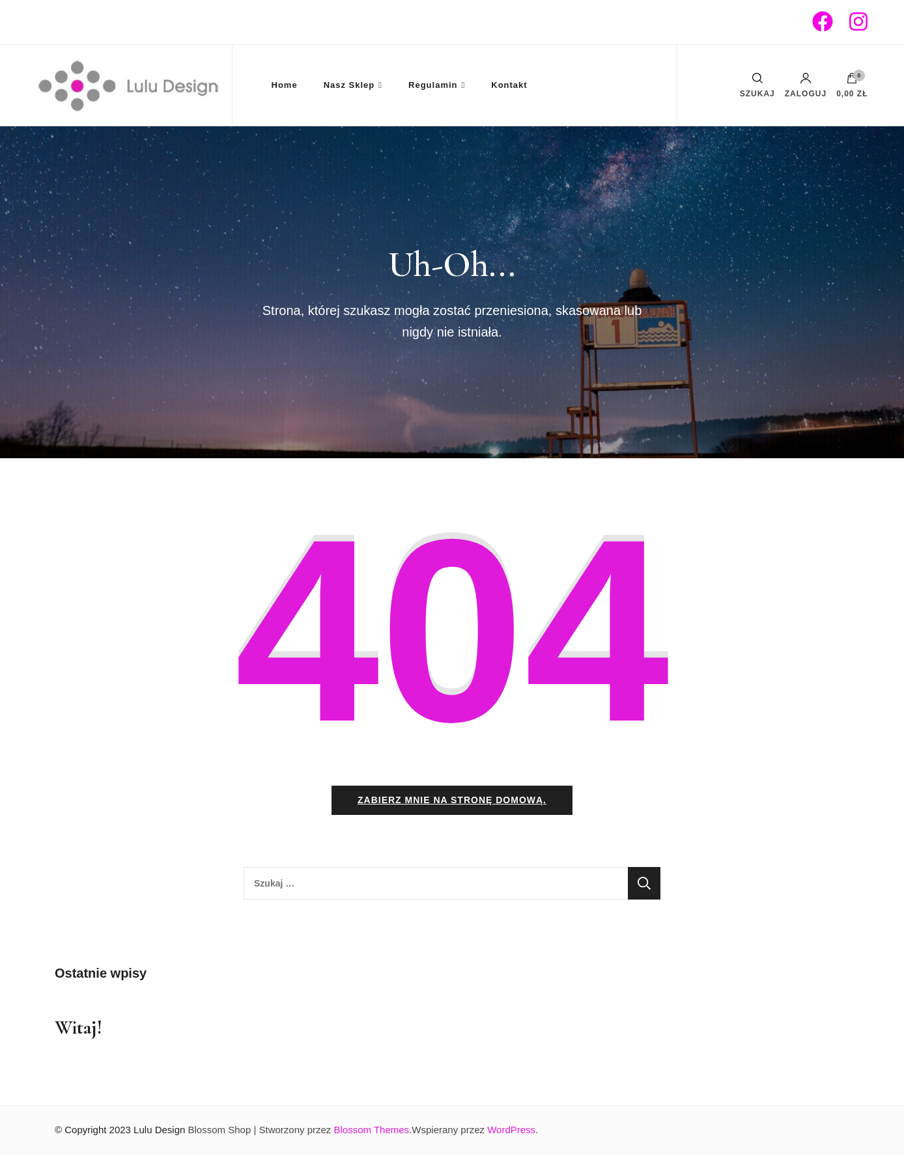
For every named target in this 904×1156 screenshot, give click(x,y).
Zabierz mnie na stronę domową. (452, 801)
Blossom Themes (372, 1130)
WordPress (511, 1130)
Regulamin (432, 85)
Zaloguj (805, 85)
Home (285, 85)
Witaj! (78, 1029)
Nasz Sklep (349, 85)
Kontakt (509, 85)
